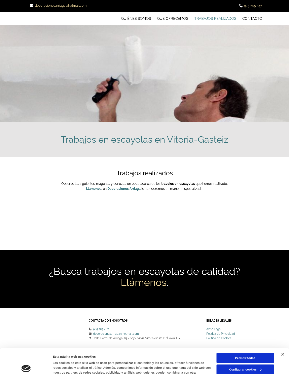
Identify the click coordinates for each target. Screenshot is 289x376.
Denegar (245, 355)
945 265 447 (253, 6)
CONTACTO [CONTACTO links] (252, 18)
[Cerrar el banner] (282, 329)
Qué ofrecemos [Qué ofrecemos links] (172, 18)
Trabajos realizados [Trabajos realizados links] (215, 18)
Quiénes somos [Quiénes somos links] (136, 18)
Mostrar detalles (64, 368)
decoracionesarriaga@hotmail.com (61, 5)
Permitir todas (245, 332)
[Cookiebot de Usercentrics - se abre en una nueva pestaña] (26, 368)
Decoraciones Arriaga (124, 189)
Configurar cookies (245, 344)
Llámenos (93, 189)
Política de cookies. (82, 357)
